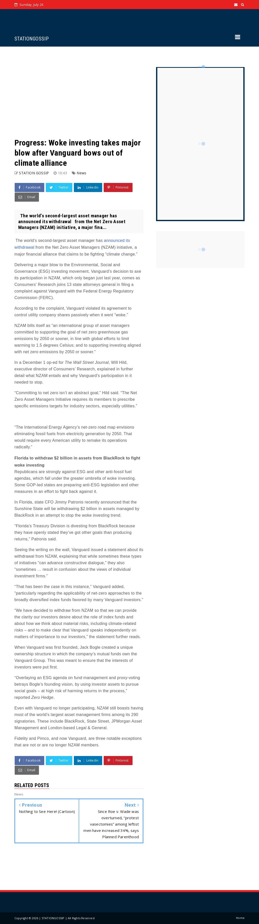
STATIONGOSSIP (31, 39)
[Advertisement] (78, 92)
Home (240, 917)
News (81, 173)
